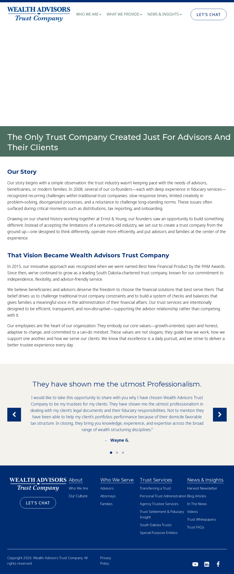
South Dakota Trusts (156, 524)
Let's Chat (209, 14)
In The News (197, 503)
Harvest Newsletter (202, 488)
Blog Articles (196, 496)
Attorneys (108, 496)
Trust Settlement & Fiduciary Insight (162, 514)
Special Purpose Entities (159, 532)
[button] (89, 14)
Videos (192, 511)
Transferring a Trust (155, 488)
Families (106, 503)
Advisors (107, 488)
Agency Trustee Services (159, 503)
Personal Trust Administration (163, 496)
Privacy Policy (105, 560)
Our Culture (78, 495)
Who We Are (78, 488)
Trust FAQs (195, 527)
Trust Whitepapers (201, 519)
